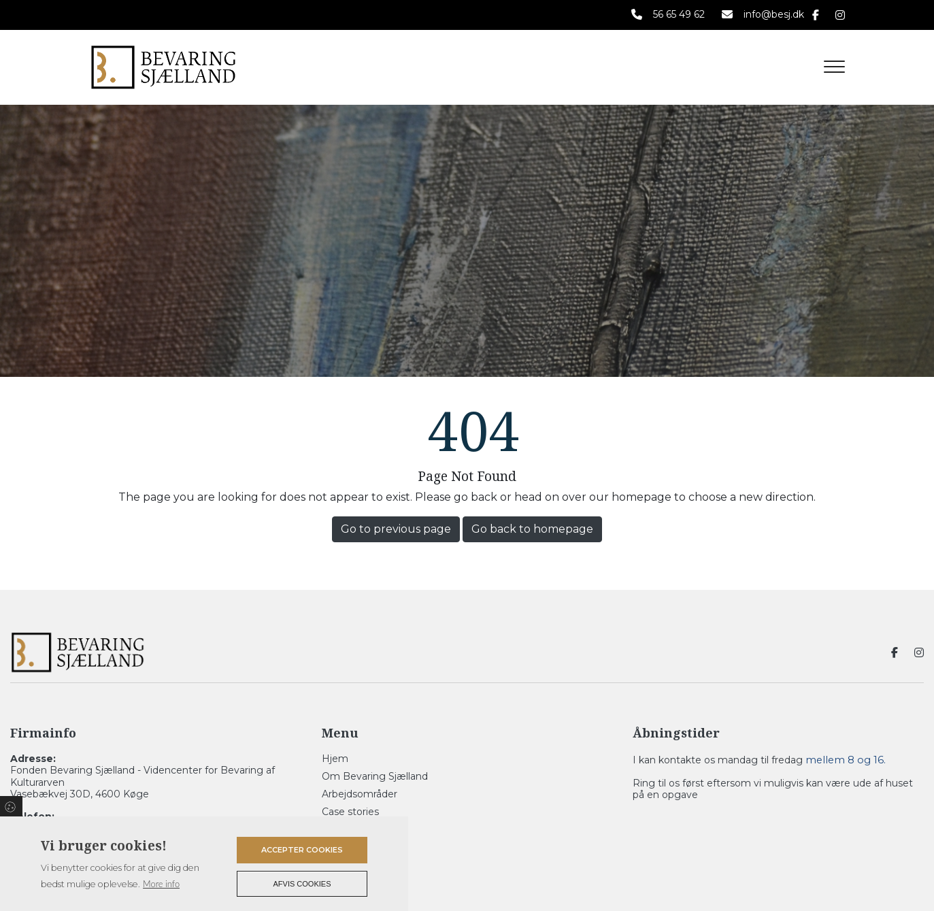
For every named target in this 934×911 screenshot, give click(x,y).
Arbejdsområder (359, 794)
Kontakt (341, 847)
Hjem (335, 758)
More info (161, 883)
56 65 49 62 (679, 14)
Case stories (350, 811)
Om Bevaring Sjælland (375, 776)
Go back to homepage (532, 529)
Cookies (11, 806)
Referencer (349, 829)
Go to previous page (396, 529)
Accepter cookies (302, 850)
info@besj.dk (774, 14)
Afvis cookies (302, 884)
